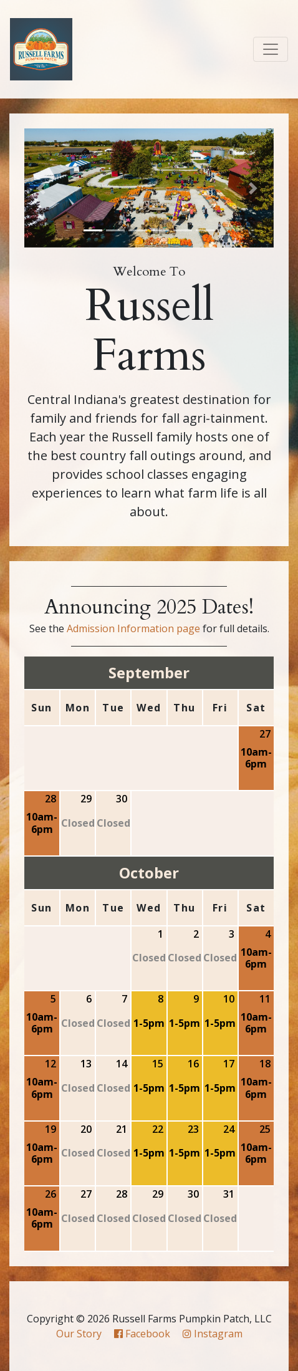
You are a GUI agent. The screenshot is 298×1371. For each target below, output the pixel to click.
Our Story (79, 1333)
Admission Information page (133, 628)
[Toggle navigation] (270, 49)
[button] (43, 188)
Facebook (142, 1333)
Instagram (213, 1333)
